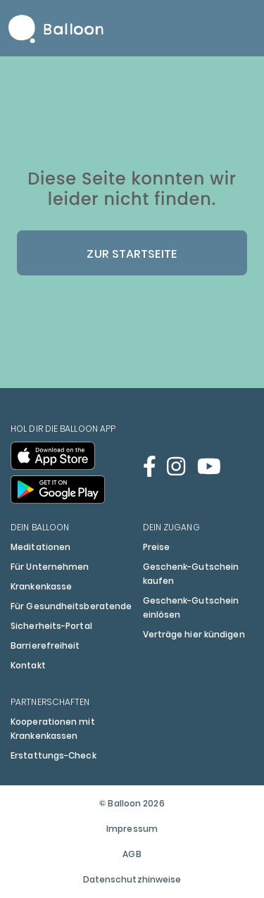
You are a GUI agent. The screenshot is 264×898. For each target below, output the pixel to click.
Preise (156, 547)
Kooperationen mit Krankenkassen (53, 729)
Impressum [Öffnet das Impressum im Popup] (132, 829)
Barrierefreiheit (45, 645)
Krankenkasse (41, 586)
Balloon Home (55, 29)
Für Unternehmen (50, 567)
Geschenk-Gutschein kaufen (191, 574)
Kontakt (28, 665)
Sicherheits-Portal (51, 626)
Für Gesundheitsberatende (71, 606)
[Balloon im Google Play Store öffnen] (58, 489)
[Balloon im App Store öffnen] (53, 456)
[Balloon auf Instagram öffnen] (176, 466)
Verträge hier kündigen (194, 634)
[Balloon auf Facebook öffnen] (149, 466)
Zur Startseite (132, 254)
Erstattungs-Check (53, 755)
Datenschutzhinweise (132, 879)
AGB (131, 854)
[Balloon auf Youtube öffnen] (209, 466)
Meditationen (40, 547)
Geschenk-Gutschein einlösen (191, 607)
